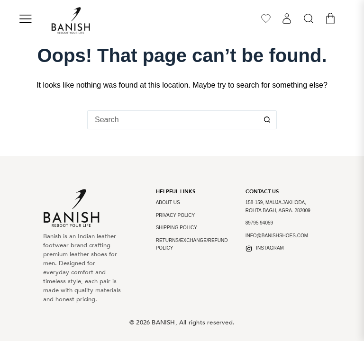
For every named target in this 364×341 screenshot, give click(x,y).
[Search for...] (172, 119)
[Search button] (267, 119)
